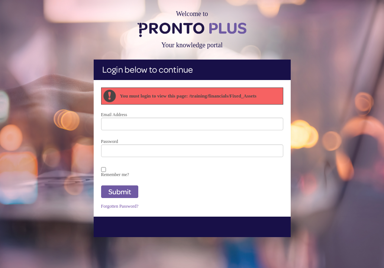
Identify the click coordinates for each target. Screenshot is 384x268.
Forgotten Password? (120, 206)
